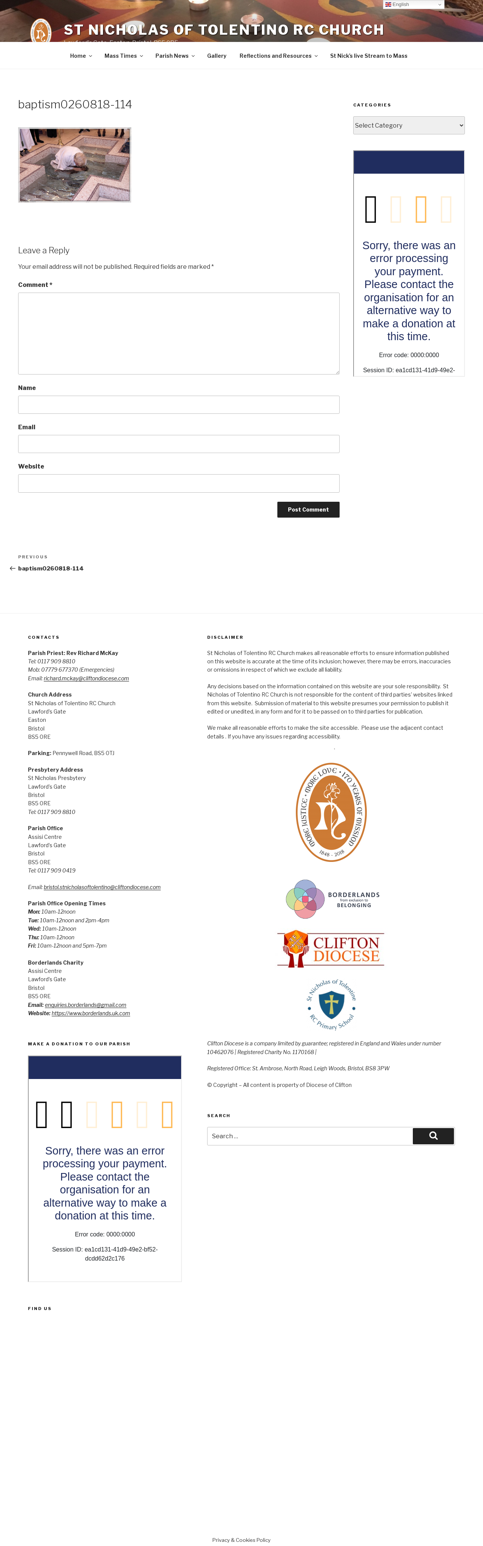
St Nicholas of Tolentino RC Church (224, 30)
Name (27, 388)
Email (26, 427)
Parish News (175, 55)
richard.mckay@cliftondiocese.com (86, 678)
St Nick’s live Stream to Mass (369, 55)
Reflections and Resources (279, 55)
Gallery (216, 55)
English (397, 5)
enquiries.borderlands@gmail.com (85, 1005)
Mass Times (124, 55)
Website (31, 466)
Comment (35, 284)
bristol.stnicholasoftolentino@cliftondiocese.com (102, 887)
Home (81, 55)
